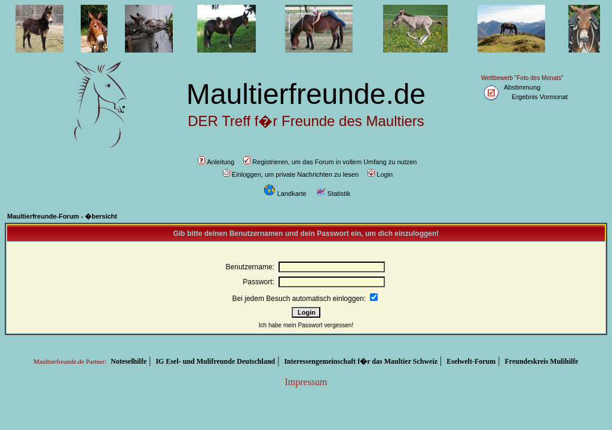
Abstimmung (522, 87)
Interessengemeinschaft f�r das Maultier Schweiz (360, 361)
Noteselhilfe (128, 361)
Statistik (333, 193)
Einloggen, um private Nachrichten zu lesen (291, 174)
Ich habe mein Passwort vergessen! (306, 325)
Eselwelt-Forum (470, 361)
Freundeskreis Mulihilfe (541, 361)
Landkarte (285, 193)
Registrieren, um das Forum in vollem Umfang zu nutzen (330, 161)
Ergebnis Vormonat (540, 96)
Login (380, 174)
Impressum (305, 382)
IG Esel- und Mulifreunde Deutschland (215, 361)
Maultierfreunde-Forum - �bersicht (62, 216)
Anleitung (216, 161)
